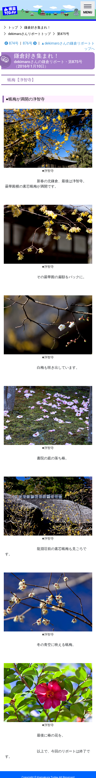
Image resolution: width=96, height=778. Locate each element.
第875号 (63, 34)
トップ (13, 27)
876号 (30, 43)
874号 (11, 43)
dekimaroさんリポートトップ (29, 34)
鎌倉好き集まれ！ (37, 27)
